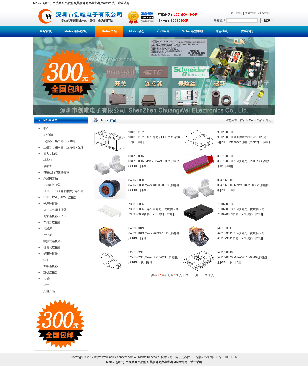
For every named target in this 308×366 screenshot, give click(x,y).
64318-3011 (225, 228)
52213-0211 (136, 252)
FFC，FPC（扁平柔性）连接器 (63, 191)
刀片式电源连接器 (54, 210)
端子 (46, 260)
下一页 (203, 275)
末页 (211, 275)
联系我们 (264, 13)
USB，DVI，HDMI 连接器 (60, 197)
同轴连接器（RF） (55, 216)
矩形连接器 (50, 253)
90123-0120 (225, 132)
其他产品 (49, 291)
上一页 (193, 275)
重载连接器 (50, 272)
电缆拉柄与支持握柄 (56, 172)
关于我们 (236, 13)
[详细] (140, 142)
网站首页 (45, 31)
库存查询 (222, 31)
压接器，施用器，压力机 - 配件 (63, 147)
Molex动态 (136, 31)
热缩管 (47, 166)
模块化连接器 (52, 247)
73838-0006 (136, 204)
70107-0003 (225, 204)
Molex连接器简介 (76, 31)
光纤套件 (49, 135)
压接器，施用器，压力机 (59, 141)
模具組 (47, 160)
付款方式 (250, 13)
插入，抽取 (50, 153)
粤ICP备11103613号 (224, 357)
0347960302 (136, 156)
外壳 (46, 285)
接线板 (47, 235)
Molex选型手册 (192, 31)
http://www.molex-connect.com (114, 357)
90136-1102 (136, 132)
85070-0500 (225, 156)
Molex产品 (109, 31)
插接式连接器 (52, 241)
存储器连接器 (52, 222)
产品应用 (163, 31)
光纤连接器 (50, 203)
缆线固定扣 (50, 178)
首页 (243, 120)
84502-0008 (136, 180)
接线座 (47, 228)
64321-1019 (136, 228)
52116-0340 (225, 252)
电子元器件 (182, 357)
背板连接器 (50, 266)
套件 (46, 128)
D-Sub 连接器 (52, 185)
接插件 (47, 278)
